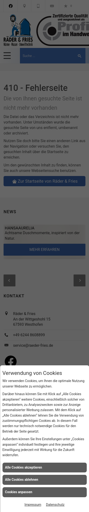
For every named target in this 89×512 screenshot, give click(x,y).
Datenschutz (55, 505)
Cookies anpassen (18, 492)
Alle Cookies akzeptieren (23, 467)
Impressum (32, 505)
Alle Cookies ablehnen (21, 479)
